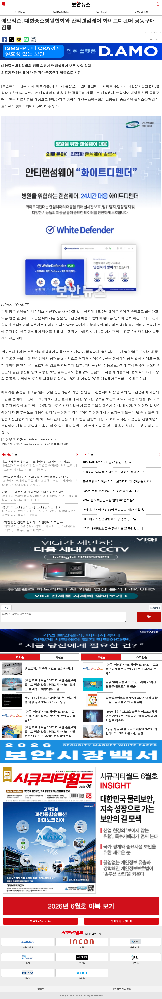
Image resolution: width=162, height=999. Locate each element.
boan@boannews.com (38, 439)
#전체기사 (20, 11)
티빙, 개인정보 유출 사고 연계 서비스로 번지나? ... (39, 496)
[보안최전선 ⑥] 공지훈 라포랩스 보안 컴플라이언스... (39, 481)
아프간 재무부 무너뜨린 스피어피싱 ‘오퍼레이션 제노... (39, 465)
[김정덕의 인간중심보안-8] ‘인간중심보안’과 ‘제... (38, 511)
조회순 (20, 657)
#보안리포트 (141, 11)
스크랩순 (141, 657)
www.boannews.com (34, 444)
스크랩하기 (155, 608)
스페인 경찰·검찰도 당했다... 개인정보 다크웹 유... (38, 526)
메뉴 (3, 4)
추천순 (101, 657)
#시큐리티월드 (60, 11)
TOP (87, 454)
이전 (6, 608)
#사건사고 (101, 11)
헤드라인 (9, 454)
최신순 (59, 657)
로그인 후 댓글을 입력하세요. (63, 617)
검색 (158, 4)
